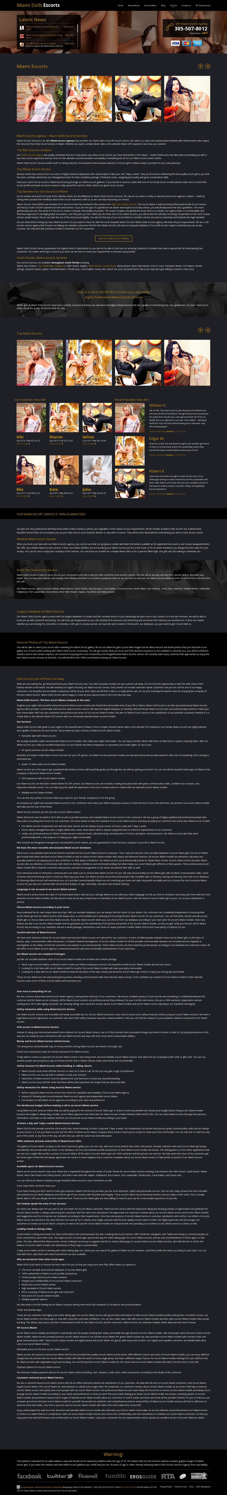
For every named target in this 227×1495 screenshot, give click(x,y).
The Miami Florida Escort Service (41, 43)
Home (120, 5)
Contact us (186, 5)
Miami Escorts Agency (32, 154)
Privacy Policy (166, 1486)
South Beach (109, 265)
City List (173, 5)
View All (40, 400)
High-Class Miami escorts (124, 204)
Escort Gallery (150, 5)
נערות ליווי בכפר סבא (128, 1487)
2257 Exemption (203, 1486)
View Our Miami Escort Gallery (113, 238)
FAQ (191, 1486)
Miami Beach (95, 265)
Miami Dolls (38, 5)
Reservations (133, 5)
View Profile (23, 443)
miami (170, 431)
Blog (163, 5)
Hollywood (60, 265)
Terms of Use (181, 1486)
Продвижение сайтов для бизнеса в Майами (41, 1487)
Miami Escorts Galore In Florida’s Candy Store (44, 36)
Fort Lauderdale (45, 265)
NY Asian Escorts (203, 5)
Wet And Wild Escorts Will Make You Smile (42, 28)
